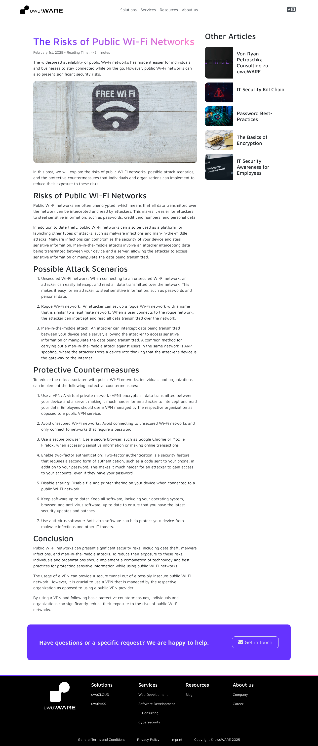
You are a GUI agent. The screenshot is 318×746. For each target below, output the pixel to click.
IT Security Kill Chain (260, 89)
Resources (169, 9)
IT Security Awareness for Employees (253, 167)
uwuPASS (98, 704)
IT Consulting (148, 713)
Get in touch (255, 642)
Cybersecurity (149, 722)
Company (240, 694)
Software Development (156, 704)
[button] (291, 9)
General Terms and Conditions (101, 739)
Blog (189, 694)
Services (148, 9)
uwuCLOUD (100, 694)
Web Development (153, 694)
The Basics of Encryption (252, 140)
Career (238, 704)
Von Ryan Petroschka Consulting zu (252, 62)
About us (190, 9)
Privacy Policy (148, 739)
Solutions (128, 9)
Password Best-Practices (255, 116)
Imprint (176, 739)
